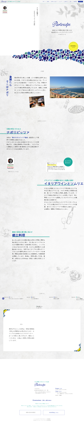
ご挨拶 (47, 1)
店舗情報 (75, 1)
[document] (10, 163)
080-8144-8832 (30, 412)
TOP (43, 1)
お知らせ (66, 1)
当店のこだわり (54, 1)
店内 (70, 1)
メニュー (60, 1)
